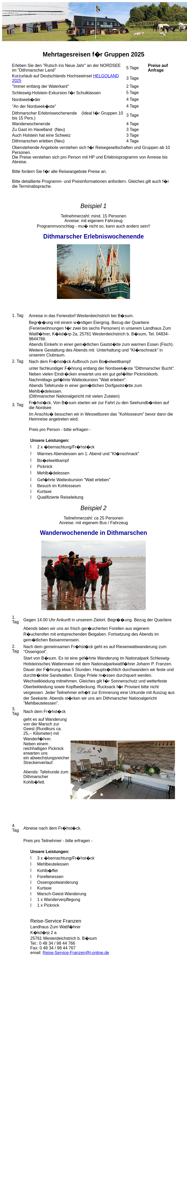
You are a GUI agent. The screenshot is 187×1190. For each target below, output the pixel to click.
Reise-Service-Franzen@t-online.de (76, 952)
